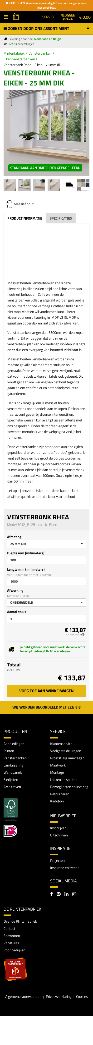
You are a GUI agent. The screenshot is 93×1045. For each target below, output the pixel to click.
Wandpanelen (14, 772)
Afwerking (15, 590)
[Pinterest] (59, 894)
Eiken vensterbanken (19, 59)
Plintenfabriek (14, 53)
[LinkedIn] (66, 894)
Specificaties (61, 218)
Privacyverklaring (59, 996)
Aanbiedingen (14, 743)
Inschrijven (58, 828)
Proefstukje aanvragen (67, 758)
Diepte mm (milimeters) (25, 553)
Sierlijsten (11, 779)
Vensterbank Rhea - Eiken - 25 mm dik (32, 65)
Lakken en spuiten (63, 779)
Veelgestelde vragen (65, 751)
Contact (9, 928)
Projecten (57, 860)
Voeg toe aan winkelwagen (46, 691)
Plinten (9, 751)
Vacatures (11, 943)
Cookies (82, 996)
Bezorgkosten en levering (69, 786)
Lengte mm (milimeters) (26, 569)
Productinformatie (24, 218)
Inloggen (67, 16)
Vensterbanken (40, 53)
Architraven (12, 786)
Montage (57, 772)
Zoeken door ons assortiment (46, 28)
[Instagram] (74, 894)
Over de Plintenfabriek (20, 921)
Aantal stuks (16, 611)
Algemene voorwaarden (23, 996)
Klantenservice (61, 743)
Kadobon (57, 801)
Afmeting (14, 537)
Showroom (12, 935)
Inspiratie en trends (64, 867)
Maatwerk (58, 765)
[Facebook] (51, 894)
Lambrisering (13, 765)
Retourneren (59, 794)
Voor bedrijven (14, 950)
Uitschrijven (59, 835)
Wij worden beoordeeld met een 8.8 (46, 707)
